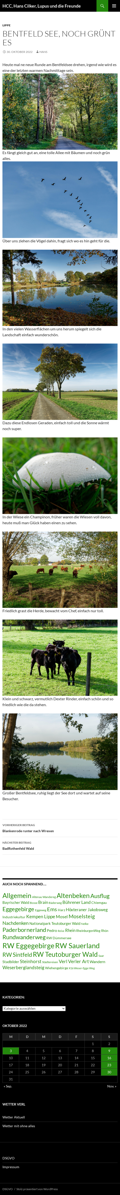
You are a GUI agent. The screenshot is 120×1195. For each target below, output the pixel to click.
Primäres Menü (114, 6)
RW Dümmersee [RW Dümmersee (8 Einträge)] (58, 938)
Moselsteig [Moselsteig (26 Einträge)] (82, 916)
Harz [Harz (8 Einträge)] (61, 910)
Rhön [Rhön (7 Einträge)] (104, 931)
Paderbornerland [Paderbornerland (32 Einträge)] (24, 929)
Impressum (10, 1167)
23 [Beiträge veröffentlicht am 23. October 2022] (109, 1065)
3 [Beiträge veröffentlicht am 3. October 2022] (11, 1051)
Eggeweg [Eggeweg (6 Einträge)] (40, 910)
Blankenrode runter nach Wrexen (60, 827)
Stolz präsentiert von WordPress (37, 1189)
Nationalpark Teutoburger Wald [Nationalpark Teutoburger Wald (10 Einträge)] (54, 923)
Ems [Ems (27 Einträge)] (52, 909)
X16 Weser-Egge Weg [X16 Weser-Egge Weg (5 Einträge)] (82, 968)
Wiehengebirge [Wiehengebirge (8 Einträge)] (56, 968)
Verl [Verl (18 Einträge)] (63, 961)
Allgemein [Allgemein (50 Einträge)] (16, 895)
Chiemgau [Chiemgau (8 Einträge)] (99, 903)
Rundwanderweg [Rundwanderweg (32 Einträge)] (24, 937)
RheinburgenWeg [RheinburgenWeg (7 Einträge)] (88, 931)
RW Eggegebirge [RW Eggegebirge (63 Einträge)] (28, 945)
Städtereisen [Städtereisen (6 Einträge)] (50, 962)
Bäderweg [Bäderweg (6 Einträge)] (55, 903)
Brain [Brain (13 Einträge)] (43, 902)
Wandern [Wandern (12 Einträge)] (97, 961)
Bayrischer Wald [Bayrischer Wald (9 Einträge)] (15, 902)
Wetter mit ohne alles (18, 1126)
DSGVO (8, 1158)
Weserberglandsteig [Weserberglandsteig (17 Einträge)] (23, 967)
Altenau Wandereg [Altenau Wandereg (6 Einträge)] (44, 897)
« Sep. (8, 1086)
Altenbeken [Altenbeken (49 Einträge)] (73, 895)
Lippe (6, 25)
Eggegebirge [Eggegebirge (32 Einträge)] (18, 909)
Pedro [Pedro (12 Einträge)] (52, 930)
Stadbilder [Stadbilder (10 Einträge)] (10, 961)
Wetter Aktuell (13, 1117)
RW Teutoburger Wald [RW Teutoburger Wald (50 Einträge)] (65, 954)
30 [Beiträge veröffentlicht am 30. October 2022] (109, 1072)
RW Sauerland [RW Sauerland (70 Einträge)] (77, 945)
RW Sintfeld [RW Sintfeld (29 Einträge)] (17, 954)
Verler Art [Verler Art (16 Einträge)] (78, 961)
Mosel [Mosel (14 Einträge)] (62, 916)
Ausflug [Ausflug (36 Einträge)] (99, 895)
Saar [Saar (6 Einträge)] (101, 956)
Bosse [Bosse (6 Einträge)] (33, 903)
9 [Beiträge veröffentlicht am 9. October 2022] (109, 1051)
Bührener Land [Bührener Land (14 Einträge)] (76, 902)
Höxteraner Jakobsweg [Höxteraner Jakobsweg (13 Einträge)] (87, 909)
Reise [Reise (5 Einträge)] (61, 930)
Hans (43, 52)
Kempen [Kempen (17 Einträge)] (34, 916)
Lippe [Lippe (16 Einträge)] (49, 916)
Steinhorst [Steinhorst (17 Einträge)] (30, 961)
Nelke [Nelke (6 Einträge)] (84, 924)
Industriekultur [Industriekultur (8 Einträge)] (13, 917)
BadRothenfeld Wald (60, 845)
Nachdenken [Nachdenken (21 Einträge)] (15, 923)
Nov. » (111, 1086)
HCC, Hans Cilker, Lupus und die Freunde (41, 6)
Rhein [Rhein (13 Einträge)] (70, 930)
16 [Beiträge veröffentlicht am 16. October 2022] (109, 1058)
